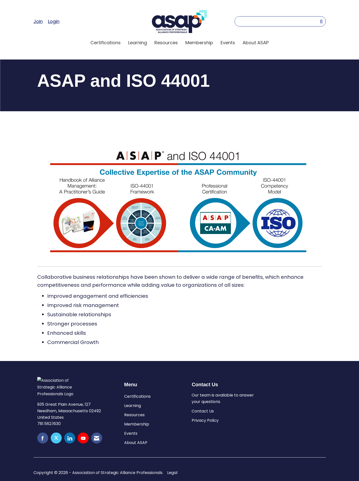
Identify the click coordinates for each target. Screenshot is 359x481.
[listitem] (40, 21)
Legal (172, 473)
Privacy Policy (205, 420)
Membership (199, 43)
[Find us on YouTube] (83, 438)
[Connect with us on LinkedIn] (69, 438)
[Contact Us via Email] (96, 438)
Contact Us (203, 411)
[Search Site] (321, 21)
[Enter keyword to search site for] (277, 21)
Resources (166, 43)
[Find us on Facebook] (42, 438)
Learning (137, 43)
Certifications (105, 43)
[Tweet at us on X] (56, 438)
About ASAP (256, 43)
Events (228, 43)
